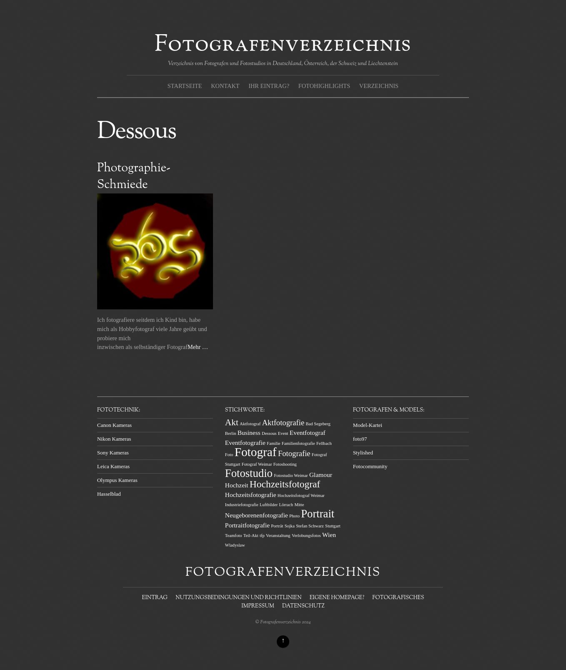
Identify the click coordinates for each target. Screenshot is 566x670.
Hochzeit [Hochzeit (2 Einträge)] (236, 485)
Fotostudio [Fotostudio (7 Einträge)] (249, 473)
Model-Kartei (368, 425)
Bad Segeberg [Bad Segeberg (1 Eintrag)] (318, 424)
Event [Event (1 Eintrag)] (283, 433)
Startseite (185, 86)
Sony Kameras (113, 452)
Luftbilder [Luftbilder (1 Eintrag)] (269, 504)
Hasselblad (109, 494)
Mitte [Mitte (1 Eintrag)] (299, 504)
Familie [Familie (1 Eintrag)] (273, 443)
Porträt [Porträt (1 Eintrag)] (277, 526)
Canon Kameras (114, 425)
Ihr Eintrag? (268, 86)
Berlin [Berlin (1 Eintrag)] (230, 433)
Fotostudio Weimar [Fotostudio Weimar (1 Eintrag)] (291, 475)
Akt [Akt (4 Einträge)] (231, 422)
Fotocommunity (370, 466)
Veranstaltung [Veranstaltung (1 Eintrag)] (278, 535)
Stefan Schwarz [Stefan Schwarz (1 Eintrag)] (310, 526)
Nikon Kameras (114, 439)
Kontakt (225, 86)
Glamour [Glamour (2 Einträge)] (320, 474)
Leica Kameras (113, 466)
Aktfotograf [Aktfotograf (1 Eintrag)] (250, 424)
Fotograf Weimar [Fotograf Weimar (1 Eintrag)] (257, 464)
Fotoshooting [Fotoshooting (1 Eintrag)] (285, 464)
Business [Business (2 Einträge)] (249, 432)
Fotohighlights (324, 86)
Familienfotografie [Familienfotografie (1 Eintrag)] (298, 443)
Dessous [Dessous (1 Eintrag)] (269, 433)
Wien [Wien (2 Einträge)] (329, 534)
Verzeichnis (378, 86)
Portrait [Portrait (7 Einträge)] (317, 513)
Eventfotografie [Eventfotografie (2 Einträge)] (245, 442)
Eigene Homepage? (337, 598)
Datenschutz (303, 606)
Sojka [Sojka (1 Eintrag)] (290, 526)
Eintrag (155, 598)
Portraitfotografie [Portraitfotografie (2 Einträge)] (247, 525)
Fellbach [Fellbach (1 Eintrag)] (324, 443)
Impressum (257, 606)
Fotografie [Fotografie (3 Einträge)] (294, 453)
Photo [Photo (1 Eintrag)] (294, 516)
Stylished (363, 452)
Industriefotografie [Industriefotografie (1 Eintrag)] (241, 504)
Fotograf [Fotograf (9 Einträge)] (256, 452)
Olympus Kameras (117, 480)
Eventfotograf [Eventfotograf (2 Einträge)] (308, 432)
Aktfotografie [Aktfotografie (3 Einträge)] (283, 422)
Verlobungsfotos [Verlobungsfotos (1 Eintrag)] (306, 535)
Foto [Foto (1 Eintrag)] (229, 454)
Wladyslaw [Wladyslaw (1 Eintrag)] (235, 545)
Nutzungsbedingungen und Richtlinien (238, 598)
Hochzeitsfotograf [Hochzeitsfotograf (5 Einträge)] (285, 484)
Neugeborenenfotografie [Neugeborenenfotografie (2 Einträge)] (256, 515)
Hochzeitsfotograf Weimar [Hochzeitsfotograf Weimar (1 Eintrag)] (301, 495)
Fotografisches (398, 598)
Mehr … (198, 347)
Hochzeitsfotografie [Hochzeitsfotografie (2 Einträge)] (250, 494)
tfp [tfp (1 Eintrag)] (262, 535)
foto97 (360, 439)
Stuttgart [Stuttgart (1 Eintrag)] (333, 526)
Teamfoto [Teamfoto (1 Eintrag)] (233, 535)
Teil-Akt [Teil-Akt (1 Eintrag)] (250, 535)
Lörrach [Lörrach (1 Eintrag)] (286, 504)
